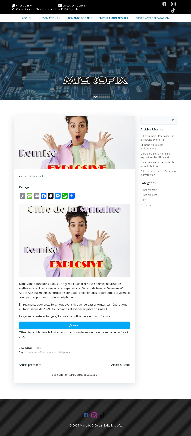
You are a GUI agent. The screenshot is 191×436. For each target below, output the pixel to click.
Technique (146, 205)
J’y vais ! (74, 325)
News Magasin (148, 189)
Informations (50, 18)
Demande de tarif (80, 18)
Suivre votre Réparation (152, 18)
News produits (148, 195)
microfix (28, 176)
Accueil (27, 18)
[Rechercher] (173, 120)
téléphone (65, 352)
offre (41, 352)
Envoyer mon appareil (114, 18)
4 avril (39, 176)
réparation (51, 352)
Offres (37, 348)
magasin (32, 352)
